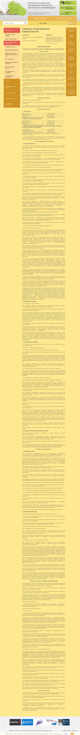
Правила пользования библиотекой (10, 43)
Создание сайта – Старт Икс (70, 730)
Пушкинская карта (10, 98)
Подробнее (66, 733)
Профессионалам (10, 93)
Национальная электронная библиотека (71, 92)
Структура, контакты (10, 47)
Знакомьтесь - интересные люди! (71, 84)
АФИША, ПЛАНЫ (71, 36)
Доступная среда (9, 59)
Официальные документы (11, 50)
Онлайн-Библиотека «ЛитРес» (71, 58)
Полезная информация (71, 78)
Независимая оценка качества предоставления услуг (11, 55)
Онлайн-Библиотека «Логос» (71, 50)
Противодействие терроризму (9, 76)
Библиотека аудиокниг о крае (71, 65)
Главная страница (40, 18)
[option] (16, 722)
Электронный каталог (64, 18)
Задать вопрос (71, 72)
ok (72, 733)
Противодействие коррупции (9, 72)
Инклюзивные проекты (9, 104)
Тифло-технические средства (71, 43)
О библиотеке (9, 30)
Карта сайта (43, 23)
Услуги (7, 81)
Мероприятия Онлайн (71, 30)
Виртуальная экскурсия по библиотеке (11, 63)
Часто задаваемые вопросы (9, 67)
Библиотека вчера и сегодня (10, 35)
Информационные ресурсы (10, 87)
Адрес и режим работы (11, 39)
